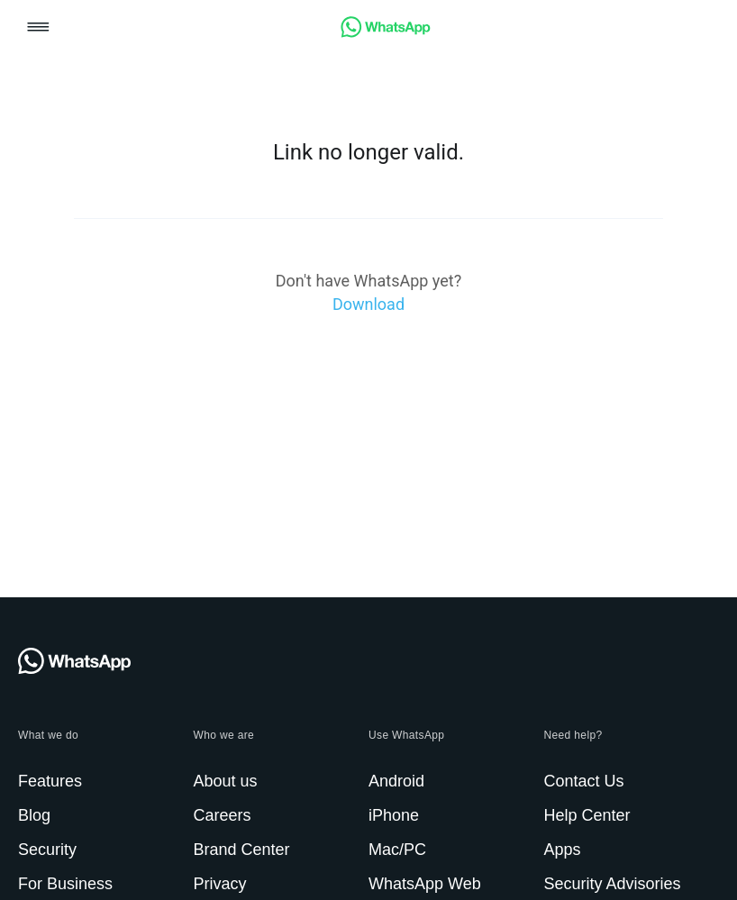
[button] (38, 28)
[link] (386, 33)
